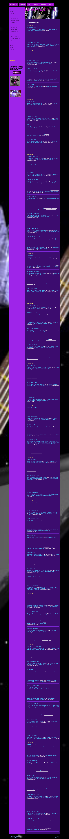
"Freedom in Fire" (53, 118)
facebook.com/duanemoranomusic (32, 445)
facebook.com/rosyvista (52, 462)
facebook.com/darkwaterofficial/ (36, 453)
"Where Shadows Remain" (31, 79)
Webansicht (57, 837)
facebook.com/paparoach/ (31, 496)
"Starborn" (40, 198)
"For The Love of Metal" (48, 630)
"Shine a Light (46, 110)
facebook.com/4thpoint (45, 71)
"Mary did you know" (52, 426)
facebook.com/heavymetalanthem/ (32, 359)
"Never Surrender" (48, 728)
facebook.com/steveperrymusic (51, 209)
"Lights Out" (47, 613)
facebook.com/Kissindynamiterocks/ (33, 249)
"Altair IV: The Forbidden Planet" (49, 322)
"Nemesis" (47, 813)
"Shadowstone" (51, 434)
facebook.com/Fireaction (35, 435)
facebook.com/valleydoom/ (31, 790)
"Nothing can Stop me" (46, 174)
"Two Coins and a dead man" (47, 714)
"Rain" (28, 182)
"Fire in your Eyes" (41, 54)
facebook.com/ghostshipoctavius (32, 378)
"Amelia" (46, 314)
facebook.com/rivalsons (55, 385)
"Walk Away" (46, 762)
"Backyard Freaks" (54, 215)
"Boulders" (42, 770)
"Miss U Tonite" (53, 687)
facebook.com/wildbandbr (31, 779)
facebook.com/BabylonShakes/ (34, 240)
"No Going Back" (48, 828)
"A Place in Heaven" (47, 346)
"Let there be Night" (49, 247)
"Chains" (49, 418)
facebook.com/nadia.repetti (48, 142)
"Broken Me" (42, 755)
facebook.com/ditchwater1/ (40, 756)
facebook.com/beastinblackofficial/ (32, 798)
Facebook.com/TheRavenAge (36, 514)
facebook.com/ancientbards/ (39, 479)
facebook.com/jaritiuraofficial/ (51, 340)
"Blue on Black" (52, 367)
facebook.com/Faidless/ (30, 763)
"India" (37, 258)
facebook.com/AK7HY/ (43, 829)
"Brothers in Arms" (47, 166)
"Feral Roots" (46, 384)
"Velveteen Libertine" (50, 238)
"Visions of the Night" (50, 788)
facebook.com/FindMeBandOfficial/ (32, 572)
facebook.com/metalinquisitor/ (31, 531)
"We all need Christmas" (49, 282)
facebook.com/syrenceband (33, 120)
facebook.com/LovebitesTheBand (50, 681)
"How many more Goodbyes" (33, 706)
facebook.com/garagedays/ (46, 640)
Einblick (35, 444)
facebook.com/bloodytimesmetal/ (39, 46)
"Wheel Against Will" (47, 721)
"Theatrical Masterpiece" (50, 230)
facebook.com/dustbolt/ (35, 267)
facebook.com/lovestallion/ (50, 821)
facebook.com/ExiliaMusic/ (31, 87)
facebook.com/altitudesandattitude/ (32, 624)
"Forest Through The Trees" (46, 141)
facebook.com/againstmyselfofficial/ (32, 564)
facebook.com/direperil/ (30, 324)
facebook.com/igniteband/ (50, 175)
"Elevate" (45, 494)
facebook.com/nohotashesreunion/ (42, 771)
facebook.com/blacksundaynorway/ (32, 217)
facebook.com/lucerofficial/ (53, 598)
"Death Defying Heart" (45, 126)
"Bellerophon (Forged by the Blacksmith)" (52, 330)
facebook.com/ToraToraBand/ (54, 738)
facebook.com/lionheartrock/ (36, 427)
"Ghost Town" (45, 597)
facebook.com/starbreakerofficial (45, 707)
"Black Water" (46, 547)
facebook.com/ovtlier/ (45, 30)
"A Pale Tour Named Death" (47, 103)
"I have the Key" (46, 158)
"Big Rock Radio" (48, 820)
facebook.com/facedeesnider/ (31, 632)
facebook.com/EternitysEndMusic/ (32, 522)
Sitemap (17, 836)
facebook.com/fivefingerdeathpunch (32, 369)
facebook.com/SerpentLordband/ (32, 64)
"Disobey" (44, 399)
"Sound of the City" (45, 777)
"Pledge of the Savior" (43, 680)
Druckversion (12, 836)
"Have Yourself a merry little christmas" (50, 208)
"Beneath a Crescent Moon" (50, 605)
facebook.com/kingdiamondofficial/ (32, 275)
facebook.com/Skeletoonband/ (32, 160)
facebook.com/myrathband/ (31, 538)
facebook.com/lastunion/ (31, 348)
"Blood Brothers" (44, 520)
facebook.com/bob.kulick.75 (53, 258)
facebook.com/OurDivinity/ (44, 135)
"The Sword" (47, 639)
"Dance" (44, 537)
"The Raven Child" (47, 409)
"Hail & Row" (47, 663)
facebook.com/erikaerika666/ (45, 127)
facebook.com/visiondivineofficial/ (50, 291)
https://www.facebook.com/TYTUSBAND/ (33, 401)
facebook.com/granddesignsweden (37, 192)
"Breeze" (49, 648)
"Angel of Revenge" (48, 290)
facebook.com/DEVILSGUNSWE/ (32, 615)
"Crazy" (43, 461)
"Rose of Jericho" (42, 737)
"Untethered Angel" (45, 671)
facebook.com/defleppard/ (31, 284)
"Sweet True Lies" (49, 796)
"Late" (45, 622)
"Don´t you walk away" (48, 181)
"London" (50, 339)
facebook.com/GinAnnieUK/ (31, 420)
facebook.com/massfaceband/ (50, 548)
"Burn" (50, 746)
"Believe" (47, 70)
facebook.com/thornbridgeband (32, 232)
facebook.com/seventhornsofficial (34, 607)
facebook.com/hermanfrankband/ (32, 665)
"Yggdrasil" (50, 578)
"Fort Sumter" (29, 45)
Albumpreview (37, 587)
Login (58, 836)
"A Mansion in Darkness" (49, 273)
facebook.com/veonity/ (40, 199)
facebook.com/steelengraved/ (44, 80)
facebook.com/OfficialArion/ (50, 555)
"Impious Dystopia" (49, 477)
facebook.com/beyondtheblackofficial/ (51, 649)
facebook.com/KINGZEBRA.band (45, 308)
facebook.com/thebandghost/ (48, 104)
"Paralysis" (47, 134)
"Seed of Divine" (53, 62)
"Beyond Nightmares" (45, 529)
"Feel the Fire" (44, 86)
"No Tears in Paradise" (51, 570)
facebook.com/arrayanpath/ (31, 332)
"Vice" (47, 29)
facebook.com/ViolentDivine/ (49, 699)
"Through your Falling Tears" (47, 554)
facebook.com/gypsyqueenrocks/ (47, 315)
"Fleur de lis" (29, 513)
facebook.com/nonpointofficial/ (45, 722)
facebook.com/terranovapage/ (36, 183)
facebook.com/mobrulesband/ (31, 471)
